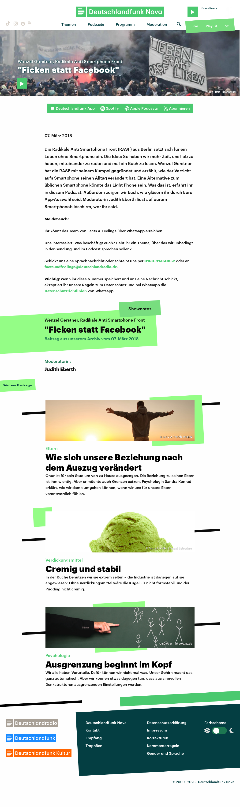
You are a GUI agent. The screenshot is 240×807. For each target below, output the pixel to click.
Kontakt (93, 730)
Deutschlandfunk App (72, 108)
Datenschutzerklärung (167, 722)
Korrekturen (157, 738)
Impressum (157, 730)
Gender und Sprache (165, 753)
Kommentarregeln (163, 745)
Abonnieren (176, 108)
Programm (125, 24)
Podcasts (96, 24)
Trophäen (94, 745)
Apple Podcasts (141, 108)
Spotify (109, 108)
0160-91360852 (159, 261)
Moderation (156, 24)
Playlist (211, 26)
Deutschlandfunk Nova (106, 722)
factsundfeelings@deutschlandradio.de (81, 266)
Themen (68, 24)
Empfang (94, 738)
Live (194, 26)
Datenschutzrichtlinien (66, 291)
